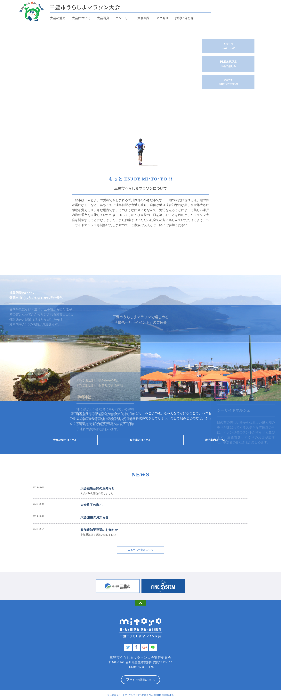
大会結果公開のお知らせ (97, 489)
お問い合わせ (184, 18)
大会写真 (103, 18)
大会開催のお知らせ (94, 518)
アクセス (162, 18)
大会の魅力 (58, 18)
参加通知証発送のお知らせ (99, 531)
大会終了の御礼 (91, 506)
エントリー (123, 18)
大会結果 (143, 18)
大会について (81, 18)
